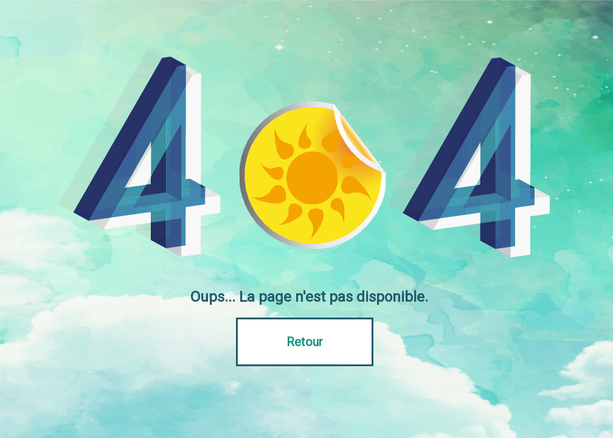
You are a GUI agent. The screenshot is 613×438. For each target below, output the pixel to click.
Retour (304, 342)
